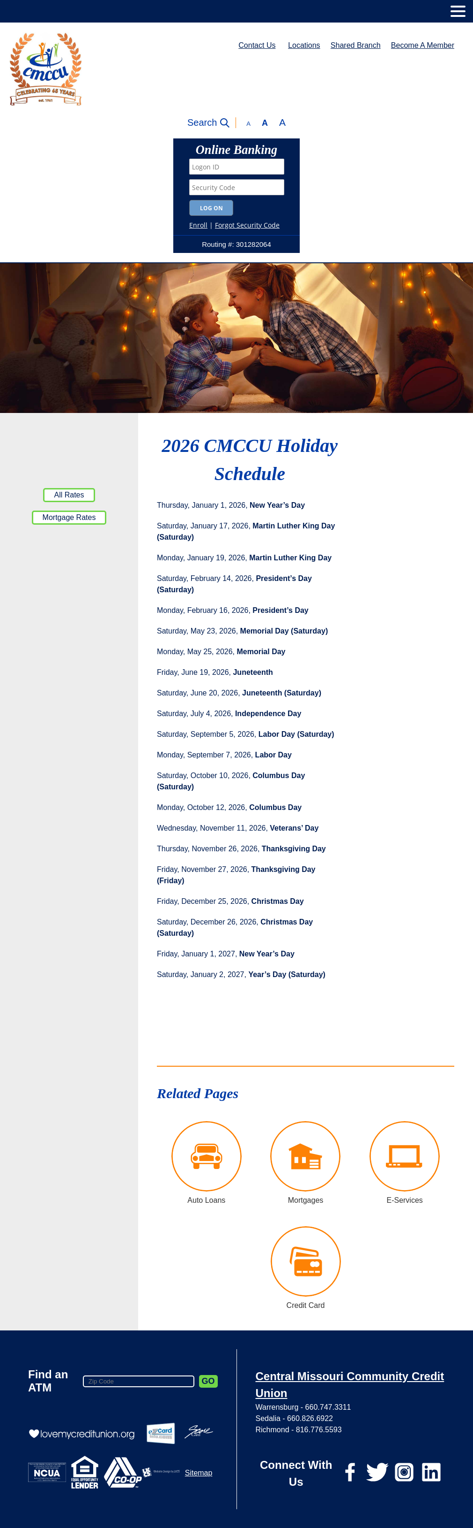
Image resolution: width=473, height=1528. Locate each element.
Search (202, 122)
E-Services (404, 1200)
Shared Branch (356, 45)
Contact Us (256, 45)
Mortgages (306, 1200)
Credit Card (306, 1305)
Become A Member (422, 45)
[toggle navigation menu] (454, 11)
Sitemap (199, 1473)
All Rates (69, 495)
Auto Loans (206, 1200)
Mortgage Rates (69, 517)
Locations (304, 45)
